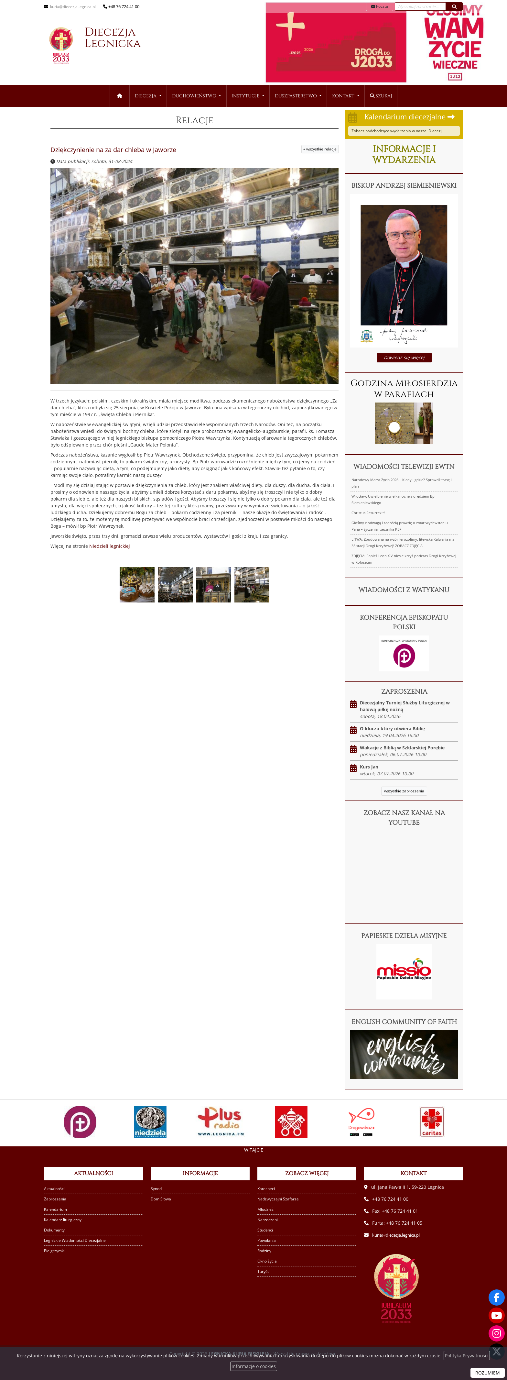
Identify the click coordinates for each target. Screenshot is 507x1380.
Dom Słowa (161, 1199)
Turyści (264, 1271)
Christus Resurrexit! (368, 512)
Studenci (265, 1230)
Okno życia (267, 1261)
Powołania (267, 1240)
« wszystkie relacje (320, 148)
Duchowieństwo (195, 96)
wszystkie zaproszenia (404, 791)
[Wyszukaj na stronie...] (420, 6)
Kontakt (344, 96)
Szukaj (381, 96)
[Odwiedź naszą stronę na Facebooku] (497, 1297)
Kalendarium (56, 1209)
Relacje (194, 119)
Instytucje (246, 96)
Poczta (379, 6)
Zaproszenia (55, 1199)
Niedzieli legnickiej (109, 545)
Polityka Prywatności (467, 1355)
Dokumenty (55, 1230)
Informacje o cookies (254, 1366)
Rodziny (265, 1250)
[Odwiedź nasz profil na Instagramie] (497, 1333)
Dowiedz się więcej (404, 357)
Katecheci (266, 1188)
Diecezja (100, 47)
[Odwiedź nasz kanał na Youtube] (497, 1315)
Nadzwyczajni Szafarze (278, 1199)
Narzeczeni (267, 1219)
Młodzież (266, 1209)
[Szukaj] (454, 6)
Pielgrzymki (55, 1250)
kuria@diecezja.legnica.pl (73, 6)
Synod (157, 1188)
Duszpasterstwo (296, 96)
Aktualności (55, 1188)
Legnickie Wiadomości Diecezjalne (76, 1240)
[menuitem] (148, 96)
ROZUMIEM (487, 1373)
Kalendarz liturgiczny (64, 1219)
